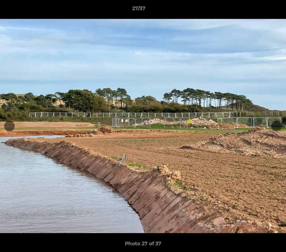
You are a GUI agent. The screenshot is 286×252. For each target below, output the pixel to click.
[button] (256, 10)
